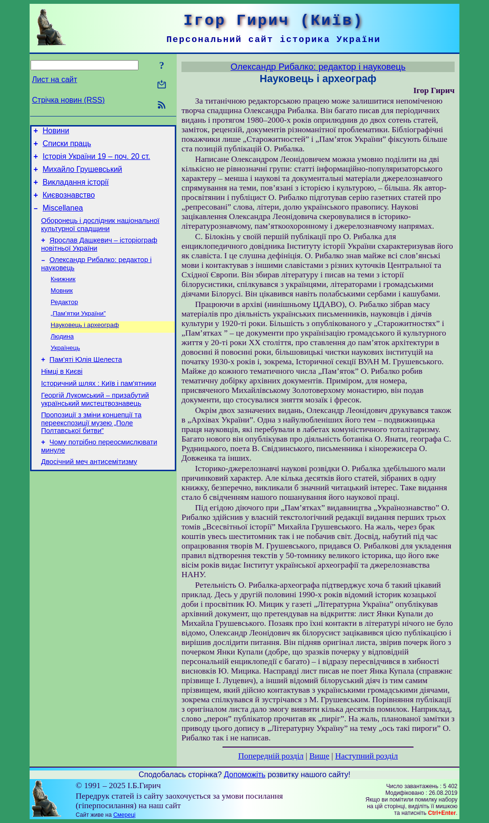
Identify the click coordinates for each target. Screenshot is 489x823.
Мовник (62, 306)
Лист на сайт (54, 79)
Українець (65, 368)
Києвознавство (69, 204)
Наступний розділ (366, 755)
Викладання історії (76, 189)
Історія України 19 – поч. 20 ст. (96, 161)
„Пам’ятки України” (78, 331)
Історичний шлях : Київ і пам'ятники (98, 408)
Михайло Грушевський (82, 175)
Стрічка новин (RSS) (68, 100)
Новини (56, 132)
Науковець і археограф (85, 344)
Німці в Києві (62, 395)
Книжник (63, 294)
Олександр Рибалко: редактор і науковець (318, 67)
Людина (62, 356)
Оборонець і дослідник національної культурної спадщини (100, 236)
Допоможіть (245, 774)
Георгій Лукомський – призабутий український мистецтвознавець (95, 426)
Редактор (64, 319)
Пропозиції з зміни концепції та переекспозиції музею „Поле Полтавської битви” (91, 451)
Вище (319, 755)
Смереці (124, 815)
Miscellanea (63, 218)
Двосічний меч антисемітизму (89, 492)
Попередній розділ (271, 755)
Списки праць (67, 146)
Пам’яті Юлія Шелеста (86, 382)
